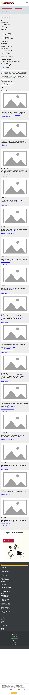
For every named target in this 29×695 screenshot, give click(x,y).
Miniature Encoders (4, 578)
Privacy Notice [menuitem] (14, 634)
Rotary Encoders (18, 8)
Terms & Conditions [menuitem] (14, 644)
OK (14, 692)
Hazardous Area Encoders (5, 579)
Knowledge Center (5, 591)
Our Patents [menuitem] (14, 642)
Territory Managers (4, 625)
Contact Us (8, 541)
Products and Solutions (7, 8)
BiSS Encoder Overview (4, 596)
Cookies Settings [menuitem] (14, 638)
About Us (2, 621)
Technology (3, 593)
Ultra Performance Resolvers (5, 585)
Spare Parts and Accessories (6, 587)
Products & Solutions (6, 564)
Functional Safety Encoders (5, 599)
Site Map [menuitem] (14, 640)
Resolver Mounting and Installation (6, 604)
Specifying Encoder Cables (5, 607)
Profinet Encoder (3, 600)
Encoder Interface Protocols (5, 595)
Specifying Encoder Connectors (6, 608)
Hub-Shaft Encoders (4, 575)
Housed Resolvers (3, 584)
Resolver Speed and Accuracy (5, 603)
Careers (2, 622)
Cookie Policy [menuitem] (14, 636)
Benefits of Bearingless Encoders (6, 611)
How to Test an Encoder (4, 612)
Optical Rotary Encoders (4, 572)
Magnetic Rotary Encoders (5, 571)
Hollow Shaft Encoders (4, 574)
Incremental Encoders (4, 570)
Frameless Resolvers (4, 583)
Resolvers (3, 581)
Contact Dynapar (4, 619)
